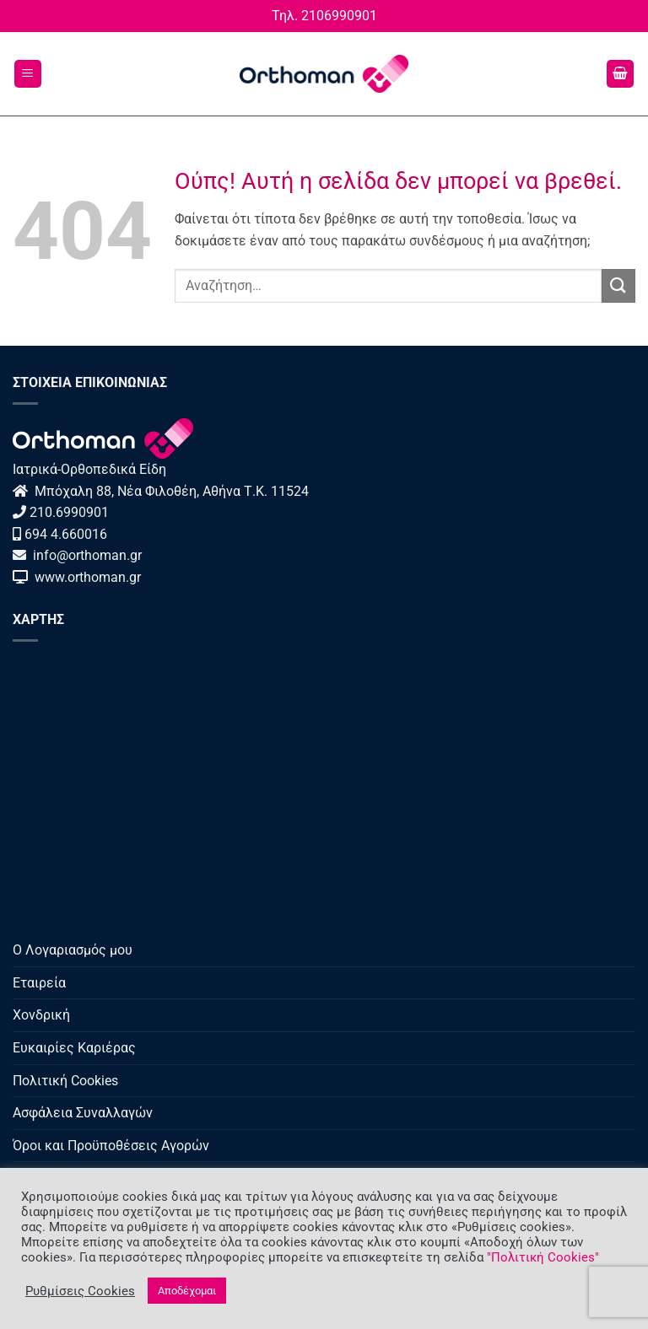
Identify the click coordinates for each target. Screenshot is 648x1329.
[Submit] (618, 285)
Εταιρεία (39, 983)
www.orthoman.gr (84, 577)
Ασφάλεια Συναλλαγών (83, 1113)
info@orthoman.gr (86, 555)
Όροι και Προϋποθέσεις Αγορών (111, 1146)
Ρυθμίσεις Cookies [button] (80, 1291)
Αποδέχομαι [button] (187, 1290)
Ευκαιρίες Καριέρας (74, 1048)
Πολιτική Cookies (65, 1081)
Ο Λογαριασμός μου (72, 950)
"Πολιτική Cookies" (543, 1257)
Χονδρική (41, 1015)
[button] (27, 74)
